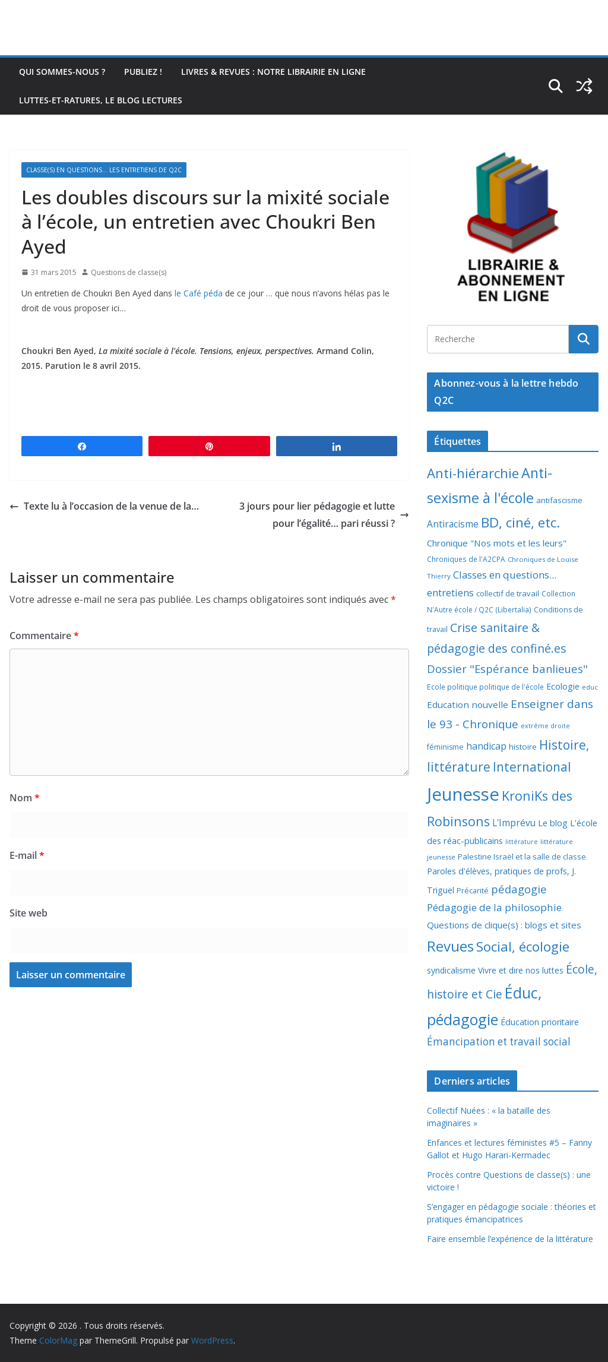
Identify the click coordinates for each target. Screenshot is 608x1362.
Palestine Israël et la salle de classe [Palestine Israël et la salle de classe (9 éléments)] (522, 856)
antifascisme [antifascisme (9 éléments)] (559, 500)
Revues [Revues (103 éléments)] (450, 946)
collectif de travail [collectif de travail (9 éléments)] (507, 593)
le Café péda (199, 293)
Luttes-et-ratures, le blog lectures (100, 100)
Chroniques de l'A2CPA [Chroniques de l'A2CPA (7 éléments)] (466, 559)
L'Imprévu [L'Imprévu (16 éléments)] (514, 822)
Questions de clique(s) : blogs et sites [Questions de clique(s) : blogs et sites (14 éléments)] (504, 925)
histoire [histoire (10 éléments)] (523, 746)
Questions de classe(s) (128, 272)
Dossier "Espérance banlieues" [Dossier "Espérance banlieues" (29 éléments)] (507, 668)
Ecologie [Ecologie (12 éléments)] (563, 686)
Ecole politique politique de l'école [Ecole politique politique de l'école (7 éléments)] (485, 687)
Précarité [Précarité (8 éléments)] (473, 891)
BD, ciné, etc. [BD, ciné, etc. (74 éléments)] (520, 522)
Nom (25, 797)
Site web (29, 912)
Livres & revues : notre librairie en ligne (273, 71)
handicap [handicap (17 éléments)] (486, 746)
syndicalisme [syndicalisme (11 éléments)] (451, 970)
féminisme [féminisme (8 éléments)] (445, 747)
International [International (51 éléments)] (532, 767)
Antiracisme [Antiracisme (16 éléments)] (453, 523)
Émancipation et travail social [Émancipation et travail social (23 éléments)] (499, 1041)
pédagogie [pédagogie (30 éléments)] (519, 888)
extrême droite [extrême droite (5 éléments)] (545, 726)
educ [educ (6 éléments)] (590, 686)
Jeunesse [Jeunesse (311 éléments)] (463, 794)
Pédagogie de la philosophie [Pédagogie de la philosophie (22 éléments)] (494, 907)
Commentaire (44, 635)
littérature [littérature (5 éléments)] (521, 842)
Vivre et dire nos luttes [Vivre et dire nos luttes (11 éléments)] (520, 970)
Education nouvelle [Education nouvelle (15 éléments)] (467, 704)
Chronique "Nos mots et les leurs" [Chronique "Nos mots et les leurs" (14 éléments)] (496, 543)
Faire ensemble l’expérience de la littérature (510, 1238)
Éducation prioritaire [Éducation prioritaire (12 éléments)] (540, 1022)
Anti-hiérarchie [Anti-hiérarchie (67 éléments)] (473, 473)
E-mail (27, 855)
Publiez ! (143, 71)
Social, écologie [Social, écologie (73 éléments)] (522, 946)
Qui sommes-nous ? (62, 71)
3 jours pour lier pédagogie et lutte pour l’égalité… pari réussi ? (324, 515)
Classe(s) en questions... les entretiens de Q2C (104, 170)
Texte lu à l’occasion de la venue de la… (104, 506)
